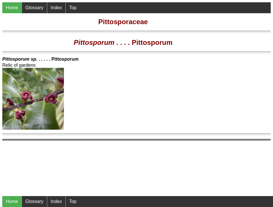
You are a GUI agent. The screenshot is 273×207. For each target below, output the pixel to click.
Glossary (34, 201)
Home (12, 201)
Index (56, 201)
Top (73, 201)
